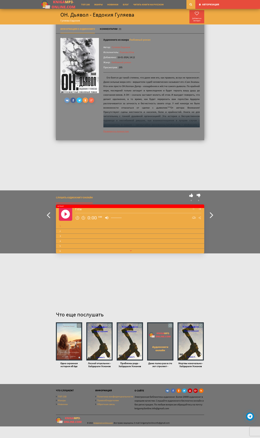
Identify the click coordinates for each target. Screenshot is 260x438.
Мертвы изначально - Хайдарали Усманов (190, 365)
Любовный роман (140, 39)
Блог (126, 4)
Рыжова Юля (127, 52)
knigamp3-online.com (103, 423)
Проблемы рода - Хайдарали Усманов (130, 365)
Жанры (98, 4)
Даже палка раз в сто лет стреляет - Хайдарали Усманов (160, 365)
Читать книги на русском (148, 4)
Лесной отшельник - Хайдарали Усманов (99, 365)
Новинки (112, 4)
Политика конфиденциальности (115, 396)
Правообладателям (108, 400)
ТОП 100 (85, 4)
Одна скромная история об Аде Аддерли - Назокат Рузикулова (69, 365)
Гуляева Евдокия (121, 47)
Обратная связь (106, 404)
